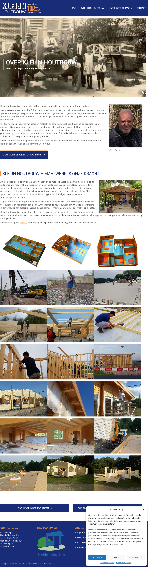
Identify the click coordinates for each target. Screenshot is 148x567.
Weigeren (116, 557)
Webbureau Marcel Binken (42, 564)
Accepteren (97, 557)
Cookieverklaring (107, 562)
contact (23, 222)
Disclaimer (82, 537)
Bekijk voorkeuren (135, 557)
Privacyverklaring (124, 562)
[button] (143, 510)
